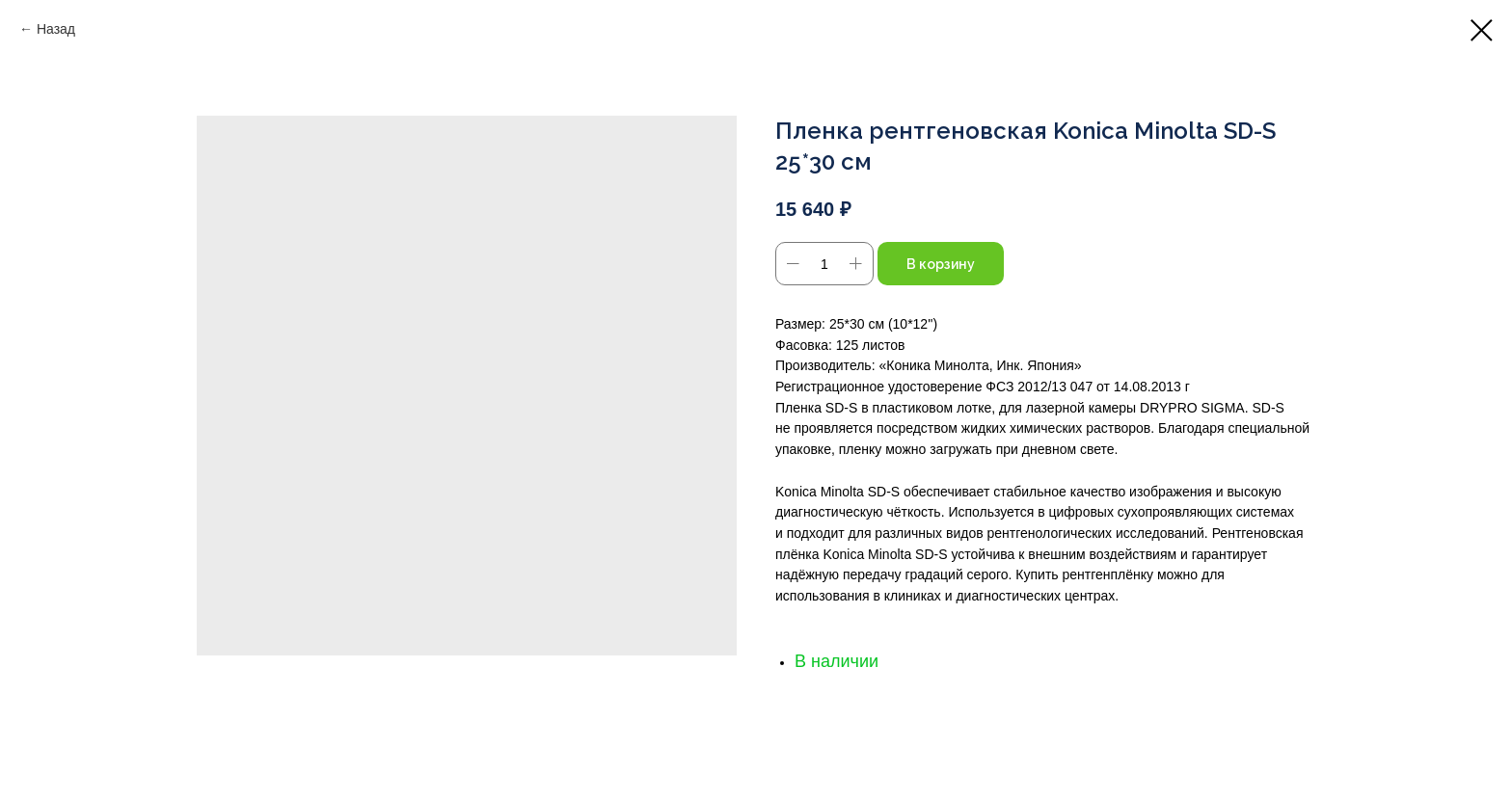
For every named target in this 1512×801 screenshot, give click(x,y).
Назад (56, 29)
